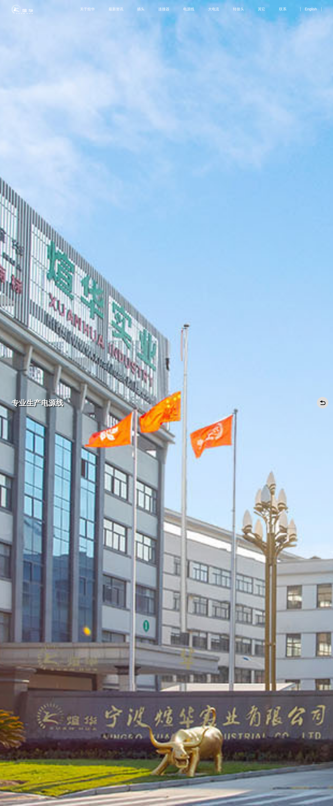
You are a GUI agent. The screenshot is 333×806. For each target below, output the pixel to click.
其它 (261, 9)
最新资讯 (116, 9)
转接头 (238, 9)
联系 (282, 9)
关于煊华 (87, 9)
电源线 (188, 9)
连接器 (163, 9)
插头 (140, 9)
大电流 (213, 9)
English (311, 9)
